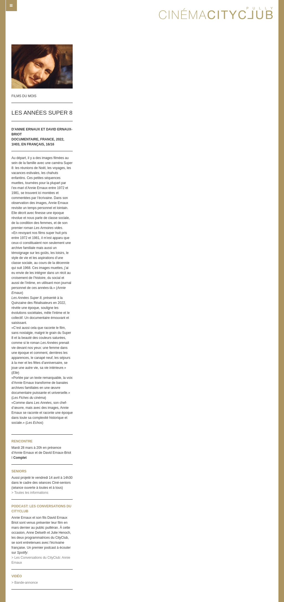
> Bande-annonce (24, 583)
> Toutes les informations (29, 493)
